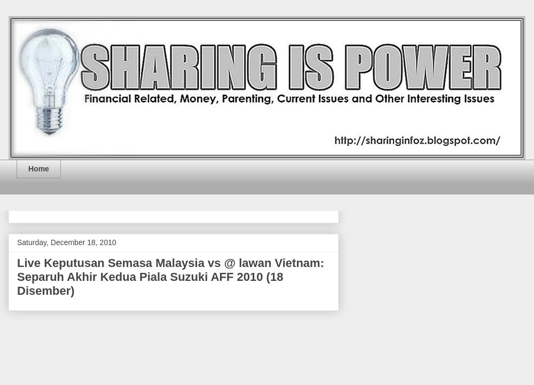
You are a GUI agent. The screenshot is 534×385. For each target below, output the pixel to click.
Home (38, 168)
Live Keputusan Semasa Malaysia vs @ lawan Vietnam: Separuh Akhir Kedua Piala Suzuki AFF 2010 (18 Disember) (170, 276)
